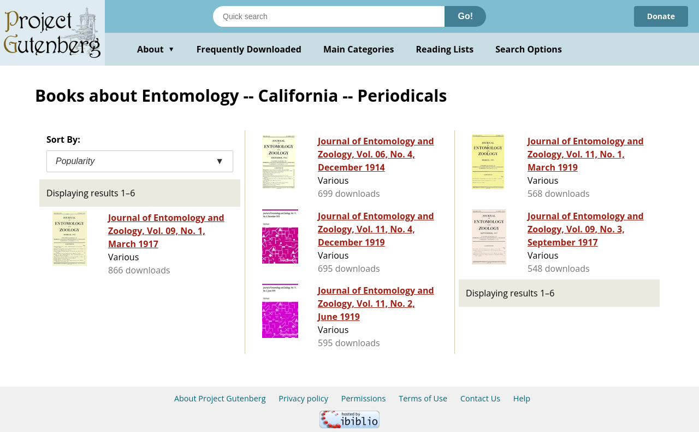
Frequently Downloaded (249, 49)
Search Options (528, 49)
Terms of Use (423, 398)
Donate (661, 16)
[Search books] (329, 16)
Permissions (363, 398)
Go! (465, 16)
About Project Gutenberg (220, 398)
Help (521, 398)
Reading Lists (445, 49)
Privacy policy (303, 398)
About (156, 49)
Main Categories (358, 49)
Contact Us (480, 398)
